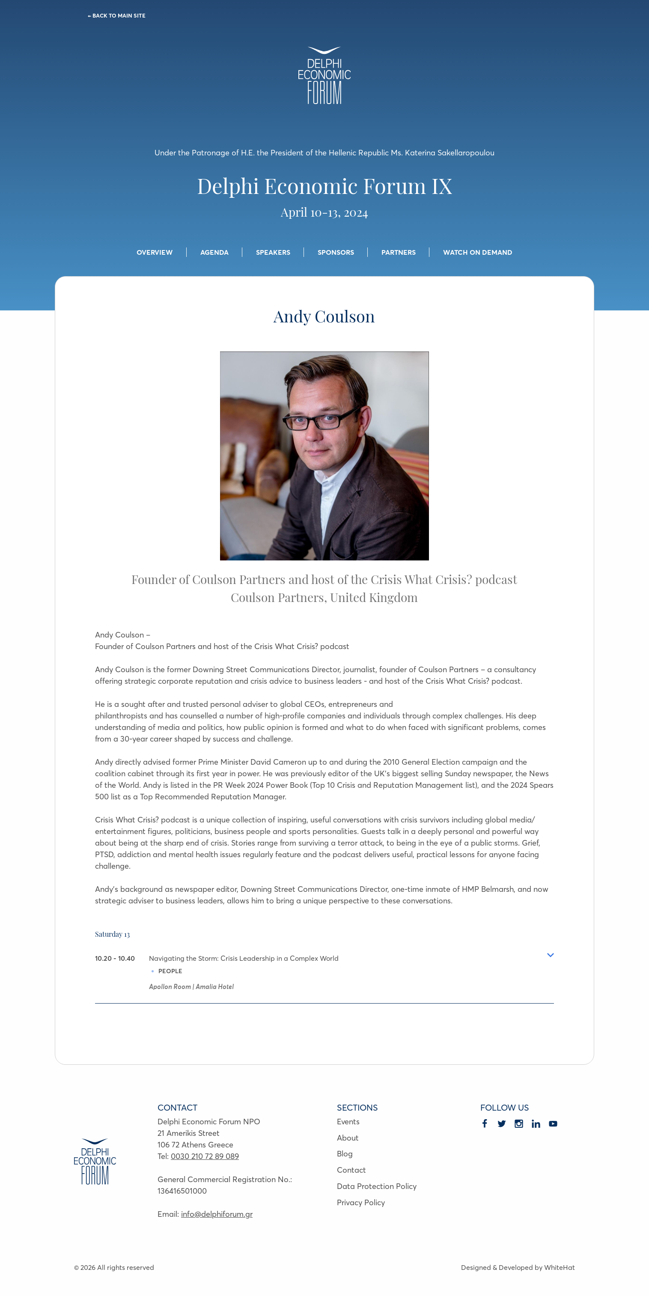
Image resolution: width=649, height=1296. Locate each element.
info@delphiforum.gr (217, 1214)
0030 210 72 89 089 (205, 1156)
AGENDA (214, 252)
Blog (345, 1154)
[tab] (324, 978)
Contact (351, 1170)
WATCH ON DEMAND (477, 252)
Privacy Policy (361, 1202)
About (348, 1138)
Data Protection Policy (377, 1186)
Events (348, 1121)
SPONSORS (336, 252)
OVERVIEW (155, 252)
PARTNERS (398, 252)
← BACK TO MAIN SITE (117, 15)
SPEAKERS (273, 252)
